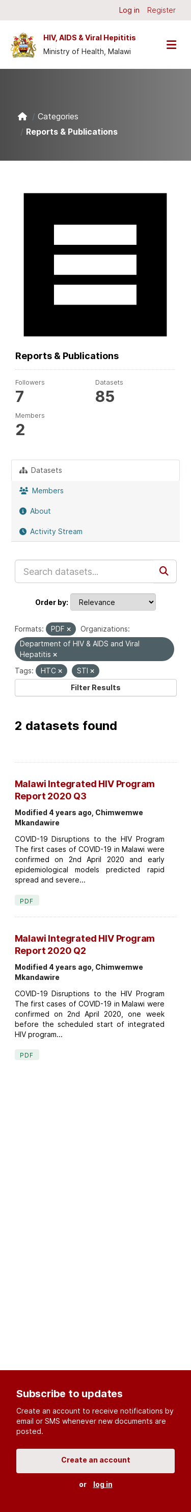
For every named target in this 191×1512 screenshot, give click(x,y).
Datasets (40, 470)
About (35, 511)
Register (161, 10)
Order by (50, 602)
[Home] (22, 116)
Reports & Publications (72, 132)
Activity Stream (51, 531)
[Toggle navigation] (171, 44)
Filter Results (96, 687)
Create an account (95, 1459)
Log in (129, 10)
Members (41, 490)
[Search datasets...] (84, 571)
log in (103, 1484)
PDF (27, 901)
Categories (58, 116)
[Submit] (165, 571)
